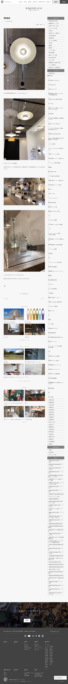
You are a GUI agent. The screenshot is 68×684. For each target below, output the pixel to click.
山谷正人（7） (51, 424)
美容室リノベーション (56, 341)
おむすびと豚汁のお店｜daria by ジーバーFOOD (38, 676)
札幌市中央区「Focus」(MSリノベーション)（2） (55, 461)
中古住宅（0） (51, 452)
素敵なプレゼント (56, 310)
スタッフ (5, 675)
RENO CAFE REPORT (27, 647)
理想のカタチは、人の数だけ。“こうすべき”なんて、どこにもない (56, 108)
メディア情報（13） (52, 65)
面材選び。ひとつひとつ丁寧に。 (56, 211)
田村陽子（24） (51, 414)
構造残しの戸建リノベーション (56, 297)
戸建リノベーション (38, 646)
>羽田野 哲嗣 (51, 646)
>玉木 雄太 (46, 652)
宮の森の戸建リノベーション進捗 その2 (56, 180)
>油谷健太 (46, 664)
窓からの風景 (56, 396)
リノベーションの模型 (56, 249)
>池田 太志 (46, 648)
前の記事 (6, 298)
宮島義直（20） (51, 402)
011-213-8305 (18, 631)
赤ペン (56, 351)
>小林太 (50, 664)
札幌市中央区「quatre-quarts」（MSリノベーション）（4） (55, 502)
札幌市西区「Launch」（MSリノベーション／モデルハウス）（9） (56, 483)
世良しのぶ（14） (52, 422)
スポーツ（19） (51, 60)
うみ (56, 215)
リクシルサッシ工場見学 (56, 306)
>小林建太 (50, 655)
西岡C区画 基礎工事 (56, 332)
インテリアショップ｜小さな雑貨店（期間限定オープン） (39, 673)
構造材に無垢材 (56, 388)
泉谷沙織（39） (51, 409)
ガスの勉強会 (56, 293)
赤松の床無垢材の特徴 (56, 279)
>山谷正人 (50, 656)
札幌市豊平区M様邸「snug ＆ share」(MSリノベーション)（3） (55, 476)
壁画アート (56, 189)
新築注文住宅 (37, 644)
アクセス (46, 667)
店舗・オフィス (37, 649)
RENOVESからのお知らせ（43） (54, 62)
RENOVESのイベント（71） (54, 23)
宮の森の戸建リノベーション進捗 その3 (56, 158)
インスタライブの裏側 (56, 220)
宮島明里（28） (51, 400)
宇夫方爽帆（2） (51, 441)
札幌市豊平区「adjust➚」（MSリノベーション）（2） (55, 505)
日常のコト (5, 674)
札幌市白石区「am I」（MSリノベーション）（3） (55, 513)
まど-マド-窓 (56, 103)
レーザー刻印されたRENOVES (56, 176)
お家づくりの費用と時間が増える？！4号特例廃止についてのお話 (56, 138)
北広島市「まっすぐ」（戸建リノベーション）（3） (55, 509)
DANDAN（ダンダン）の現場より (56, 356)
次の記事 (43, 298)
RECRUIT (48, 1)
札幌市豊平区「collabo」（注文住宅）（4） (56, 564)
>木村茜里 (50, 653)
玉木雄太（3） (51, 434)
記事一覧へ (24, 422)
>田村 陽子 (51, 649)
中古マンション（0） (52, 454)
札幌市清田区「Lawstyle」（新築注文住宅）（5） (55, 572)
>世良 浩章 (46, 649)
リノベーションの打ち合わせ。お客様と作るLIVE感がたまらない (56, 128)
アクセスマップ (54, 631)
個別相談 (27, 621)
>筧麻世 (46, 662)
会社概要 (46, 666)
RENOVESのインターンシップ (56, 369)
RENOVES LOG (42, 1)
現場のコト (5, 672)
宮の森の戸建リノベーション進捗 (56, 184)
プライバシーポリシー (61, 681)
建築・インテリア (42, 24)
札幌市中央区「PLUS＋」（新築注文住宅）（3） (56, 578)
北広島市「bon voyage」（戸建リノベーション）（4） (55, 552)
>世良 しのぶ (51, 652)
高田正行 (37, 24)
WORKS (29, 1)
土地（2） (50, 449)
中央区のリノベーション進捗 (56, 153)
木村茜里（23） (51, 419)
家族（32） (50, 47)
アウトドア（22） (52, 50)
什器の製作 (56, 253)
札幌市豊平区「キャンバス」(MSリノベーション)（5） (55, 479)
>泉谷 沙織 (46, 653)
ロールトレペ (56, 284)
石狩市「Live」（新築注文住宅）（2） (55, 562)
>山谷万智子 (46, 658)
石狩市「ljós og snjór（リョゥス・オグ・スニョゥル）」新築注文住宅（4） (55, 541)
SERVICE (16, 641)
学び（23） (50, 30)
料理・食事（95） (52, 52)
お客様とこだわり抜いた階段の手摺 (56, 301)
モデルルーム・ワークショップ (38, 621)
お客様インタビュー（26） (53, 25)
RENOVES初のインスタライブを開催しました (56, 239)
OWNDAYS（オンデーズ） (56, 328)
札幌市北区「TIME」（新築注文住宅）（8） (56, 575)
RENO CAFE (26, 646)
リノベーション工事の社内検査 (56, 162)
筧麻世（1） (51, 444)
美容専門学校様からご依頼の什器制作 (56, 244)
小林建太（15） (51, 407)
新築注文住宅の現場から (56, 266)
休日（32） (50, 42)
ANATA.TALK (26, 644)
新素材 (56, 319)
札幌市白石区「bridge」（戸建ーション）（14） (55, 586)
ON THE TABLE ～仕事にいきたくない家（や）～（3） (55, 559)
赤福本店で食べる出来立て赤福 (56, 133)
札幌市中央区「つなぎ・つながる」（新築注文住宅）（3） (55, 538)
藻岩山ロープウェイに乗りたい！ (56, 123)
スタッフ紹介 (47, 644)
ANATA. (20, 1)
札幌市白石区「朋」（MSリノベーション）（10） (55, 582)
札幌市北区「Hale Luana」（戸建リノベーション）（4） (55, 593)
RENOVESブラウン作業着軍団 (56, 373)
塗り (56, 392)
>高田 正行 (51, 648)
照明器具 (56, 167)
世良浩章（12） (51, 412)
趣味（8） (50, 45)
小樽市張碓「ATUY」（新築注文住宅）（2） (56, 555)
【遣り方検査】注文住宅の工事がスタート (56, 337)
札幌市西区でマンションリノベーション (56, 271)
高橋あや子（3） (51, 436)
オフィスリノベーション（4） (54, 496)
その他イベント (26, 649)
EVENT (25, 1)
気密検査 (56, 275)
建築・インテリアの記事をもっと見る (24, 380)
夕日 (56, 257)
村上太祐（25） (51, 404)
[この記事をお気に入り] (8, 21)
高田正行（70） (50, 75)
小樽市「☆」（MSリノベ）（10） (54, 569)
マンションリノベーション (39, 647)
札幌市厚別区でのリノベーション (56, 364)
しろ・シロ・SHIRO (56, 143)
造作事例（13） (51, 38)
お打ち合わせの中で (56, 84)
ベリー (56, 228)
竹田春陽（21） (51, 417)
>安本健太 (46, 661)
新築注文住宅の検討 (56, 202)
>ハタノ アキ (47, 646)
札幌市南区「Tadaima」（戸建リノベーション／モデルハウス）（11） (55, 517)
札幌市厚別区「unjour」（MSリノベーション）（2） (55, 520)
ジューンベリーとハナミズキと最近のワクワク (56, 148)
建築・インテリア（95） (53, 55)
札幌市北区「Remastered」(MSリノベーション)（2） (55, 465)
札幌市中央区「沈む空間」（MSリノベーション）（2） (55, 468)
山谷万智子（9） (51, 429)
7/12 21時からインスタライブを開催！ (56, 224)
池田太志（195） (52, 73)
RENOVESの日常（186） (53, 21)
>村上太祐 (46, 656)
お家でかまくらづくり (56, 89)
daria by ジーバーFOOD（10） (54, 67)
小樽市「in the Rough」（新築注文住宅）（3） (55, 545)
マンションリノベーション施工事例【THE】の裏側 (56, 346)
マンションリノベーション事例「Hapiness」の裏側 (56, 233)
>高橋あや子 (51, 659)
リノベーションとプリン (56, 197)
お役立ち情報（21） (52, 35)
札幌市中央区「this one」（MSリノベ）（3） (55, 549)
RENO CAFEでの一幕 (56, 171)
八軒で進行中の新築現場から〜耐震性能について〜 (56, 118)
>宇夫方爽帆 (51, 661)
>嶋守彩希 (50, 658)
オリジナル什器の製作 (56, 288)
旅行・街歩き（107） (52, 57)
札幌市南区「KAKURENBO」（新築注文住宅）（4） (55, 526)
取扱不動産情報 (26, 675)
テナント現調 (56, 323)
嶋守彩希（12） (51, 431)
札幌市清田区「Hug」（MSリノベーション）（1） (55, 472)
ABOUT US (35, 1)
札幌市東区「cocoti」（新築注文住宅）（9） (56, 494)
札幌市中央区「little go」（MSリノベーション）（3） (55, 534)
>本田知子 (50, 662)
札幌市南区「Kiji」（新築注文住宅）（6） (56, 523)
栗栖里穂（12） (51, 426)
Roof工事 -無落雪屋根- (56, 378)
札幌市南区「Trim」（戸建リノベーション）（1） (55, 487)
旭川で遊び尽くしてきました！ (56, 80)
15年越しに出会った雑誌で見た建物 (56, 99)
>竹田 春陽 (46, 655)
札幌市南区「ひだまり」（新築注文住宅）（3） (55, 530)
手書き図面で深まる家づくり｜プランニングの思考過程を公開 (56, 93)
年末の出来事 (56, 113)
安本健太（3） (51, 439)
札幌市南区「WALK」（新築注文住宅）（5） (56, 567)
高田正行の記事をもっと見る (24, 339)
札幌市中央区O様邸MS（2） (54, 498)
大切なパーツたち (56, 193)
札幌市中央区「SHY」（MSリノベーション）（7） (55, 589)
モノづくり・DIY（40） (53, 40)
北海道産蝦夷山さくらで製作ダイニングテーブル (56, 382)
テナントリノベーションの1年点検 (56, 262)
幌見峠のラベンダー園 (56, 206)
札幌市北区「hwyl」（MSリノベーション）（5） (55, 491)
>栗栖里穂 (46, 659)
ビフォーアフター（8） (53, 28)
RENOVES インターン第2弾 (56, 360)
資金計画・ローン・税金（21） (54, 33)
